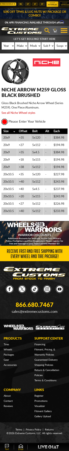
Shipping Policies (43, 365)
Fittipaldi (52, 4)
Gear (6, 360)
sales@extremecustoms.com (34, 312)
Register (38, 396)
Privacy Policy (33, 429)
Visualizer (39, 406)
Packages (9, 355)
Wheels (8, 349)
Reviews (8, 406)
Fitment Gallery (43, 411)
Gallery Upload (42, 416)
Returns (49, 429)
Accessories (10, 365)
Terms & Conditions (45, 380)
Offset (23, 131)
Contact (8, 401)
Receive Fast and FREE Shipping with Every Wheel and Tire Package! (34, 254)
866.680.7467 (35, 305)
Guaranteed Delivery (46, 360)
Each (57, 131)
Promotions (40, 401)
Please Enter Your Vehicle (23, 121)
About (7, 396)
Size (5, 131)
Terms (18, 429)
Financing (39, 344)
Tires (6, 344)
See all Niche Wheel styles (18, 112)
